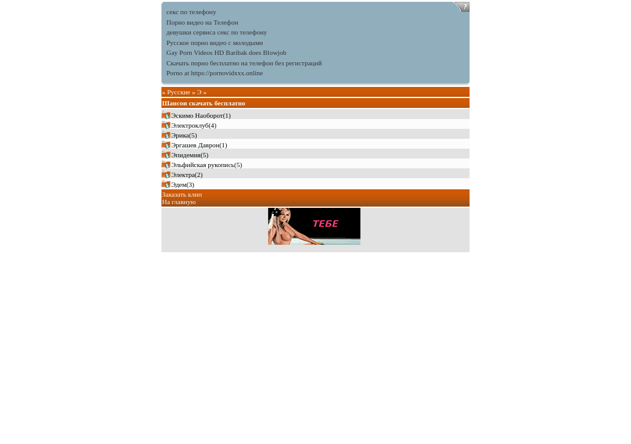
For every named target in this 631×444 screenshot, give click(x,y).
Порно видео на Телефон (202, 22)
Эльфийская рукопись (202, 164)
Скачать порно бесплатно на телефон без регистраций (244, 63)
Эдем (178, 184)
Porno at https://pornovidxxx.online (214, 72)
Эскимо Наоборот (197, 115)
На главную (179, 201)
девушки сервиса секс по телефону (216, 32)
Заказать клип (182, 194)
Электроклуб (189, 125)
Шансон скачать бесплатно (203, 103)
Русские (178, 92)
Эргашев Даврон (195, 145)
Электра (183, 174)
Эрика (180, 135)
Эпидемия (185, 154)
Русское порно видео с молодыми (214, 42)
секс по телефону (191, 11)
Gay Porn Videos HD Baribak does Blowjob (226, 52)
